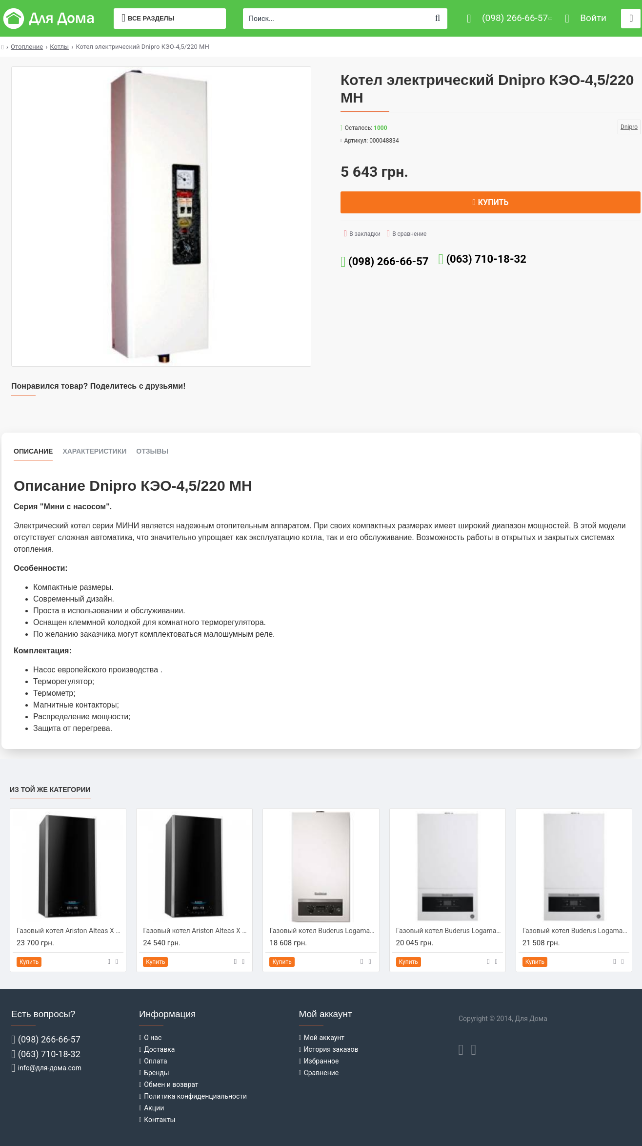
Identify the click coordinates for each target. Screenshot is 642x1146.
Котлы (59, 46)
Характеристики (94, 451)
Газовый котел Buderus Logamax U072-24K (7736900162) (575, 931)
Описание (33, 451)
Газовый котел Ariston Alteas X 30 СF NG (196, 931)
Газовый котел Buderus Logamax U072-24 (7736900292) (449, 931)
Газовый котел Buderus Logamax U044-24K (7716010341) (322, 931)
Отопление (27, 46)
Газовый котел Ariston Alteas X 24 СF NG (70, 931)
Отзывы (152, 451)
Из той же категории (50, 789)
